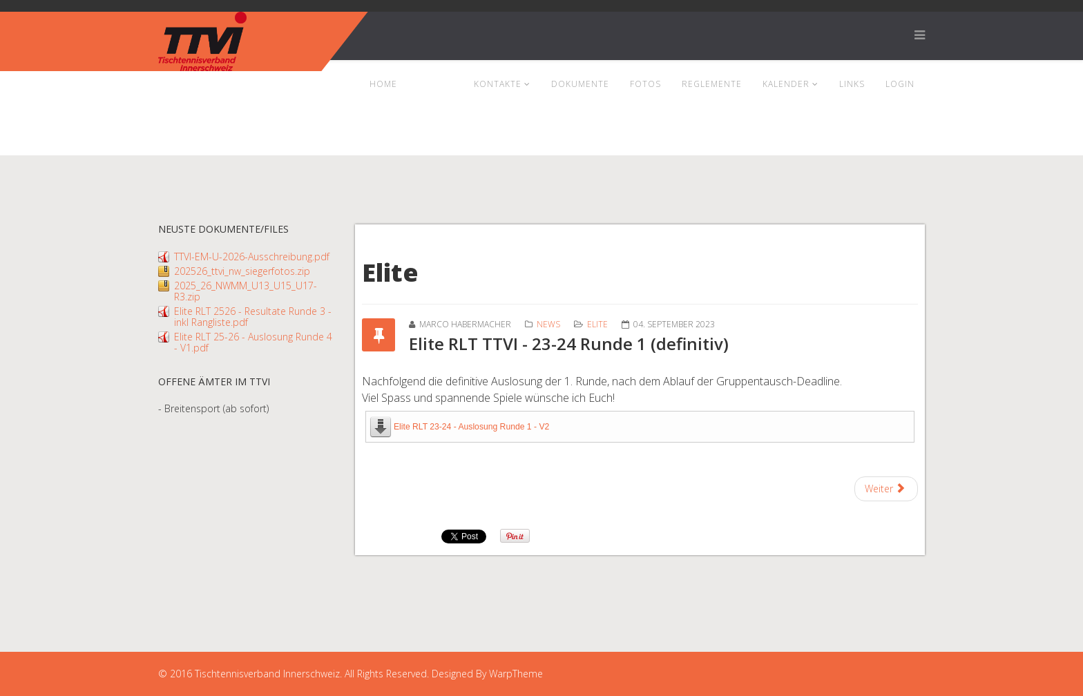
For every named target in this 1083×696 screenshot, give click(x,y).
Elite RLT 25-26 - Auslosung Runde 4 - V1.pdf (253, 342)
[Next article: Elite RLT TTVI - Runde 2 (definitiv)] (886, 488)
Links (852, 84)
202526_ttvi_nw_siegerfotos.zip (242, 271)
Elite (597, 324)
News (431, 84)
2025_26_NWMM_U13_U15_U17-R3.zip (245, 291)
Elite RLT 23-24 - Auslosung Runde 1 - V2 (471, 427)
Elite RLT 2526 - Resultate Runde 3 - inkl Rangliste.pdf (253, 316)
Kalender (786, 84)
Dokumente (580, 84)
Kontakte (497, 84)
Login (899, 84)
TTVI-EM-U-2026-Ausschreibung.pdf (251, 256)
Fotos (645, 84)
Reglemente (712, 84)
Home (383, 84)
